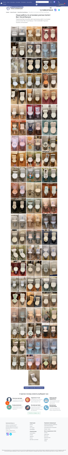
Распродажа (23, 2)
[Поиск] (42, 2)
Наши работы (29, 2)
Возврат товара (47, 429)
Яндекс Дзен (46, 434)
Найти (51, 2)
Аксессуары (12, 2)
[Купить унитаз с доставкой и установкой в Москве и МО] (1, 3)
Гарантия (31, 436)
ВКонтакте (46, 435)
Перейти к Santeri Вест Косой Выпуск (34, 387)
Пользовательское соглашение (50, 427)
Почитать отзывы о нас (34, 413)
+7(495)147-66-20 (12, 430)
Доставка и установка (34, 439)
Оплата (31, 438)
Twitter (45, 440)
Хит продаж (18, 2)
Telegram (46, 439)
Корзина (62, 4)
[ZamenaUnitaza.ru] (10, 423)
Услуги (8, 2)
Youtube (45, 432)
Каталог (4, 2)
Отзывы (4, 4)
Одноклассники (47, 437)
